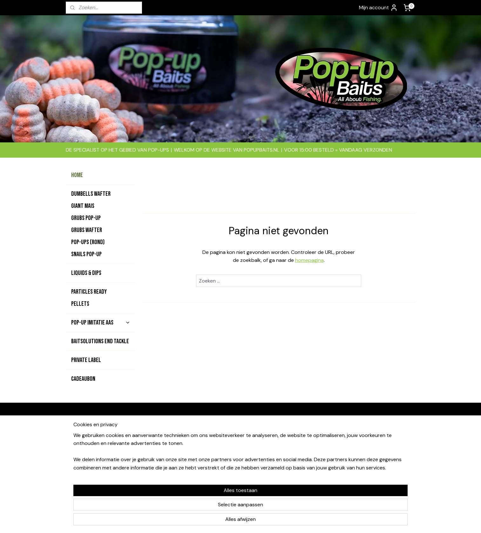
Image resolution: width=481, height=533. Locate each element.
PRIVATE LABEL (86, 360)
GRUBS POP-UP (86, 218)
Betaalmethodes (298, 445)
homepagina (309, 260)
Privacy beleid (295, 466)
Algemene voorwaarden (305, 431)
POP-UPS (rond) (88, 242)
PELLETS (80, 304)
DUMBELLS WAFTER (91, 194)
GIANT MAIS (82, 206)
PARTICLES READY (89, 292)
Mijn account (378, 7)
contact (232, 445)
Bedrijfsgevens (296, 438)
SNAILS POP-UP (86, 254)
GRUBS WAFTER (86, 230)
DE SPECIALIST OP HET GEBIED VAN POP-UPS (117, 150)
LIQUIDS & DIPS (86, 273)
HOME (77, 175)
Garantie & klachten (301, 452)
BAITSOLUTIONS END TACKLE (100, 341)
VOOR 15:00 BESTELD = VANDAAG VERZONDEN (338, 150)
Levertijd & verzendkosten (309, 459)
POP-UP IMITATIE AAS (100, 322)
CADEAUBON (83, 379)
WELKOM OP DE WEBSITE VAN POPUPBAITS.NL (226, 150)
